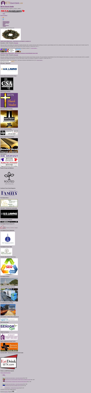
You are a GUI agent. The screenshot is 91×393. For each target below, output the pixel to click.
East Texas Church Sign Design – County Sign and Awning (14, 384)
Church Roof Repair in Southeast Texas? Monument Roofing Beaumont (16, 381)
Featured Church (6, 21)
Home (4, 13)
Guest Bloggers (6, 25)
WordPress (6, 391)
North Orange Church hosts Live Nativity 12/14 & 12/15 (13, 385)
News (4, 24)
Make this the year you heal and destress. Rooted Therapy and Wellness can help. (17, 379)
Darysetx (16, 43)
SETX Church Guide (7, 6)
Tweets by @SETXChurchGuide (5, 372)
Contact (4, 26)
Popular (4, 375)
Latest (4, 374)
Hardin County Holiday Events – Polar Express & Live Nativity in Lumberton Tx (15, 41)
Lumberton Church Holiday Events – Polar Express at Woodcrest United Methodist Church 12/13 (19, 53)
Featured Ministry (6, 22)
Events (4, 23)
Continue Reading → (34, 48)
